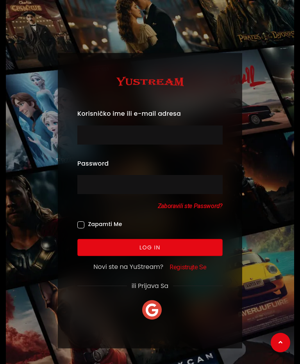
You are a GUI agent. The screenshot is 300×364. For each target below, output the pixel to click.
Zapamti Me (105, 224)
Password (93, 163)
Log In (150, 247)
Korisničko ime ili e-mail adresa (129, 113)
